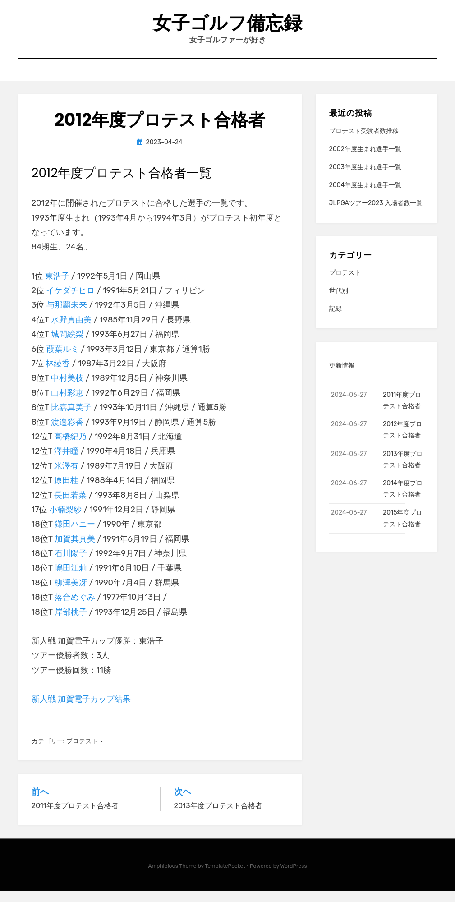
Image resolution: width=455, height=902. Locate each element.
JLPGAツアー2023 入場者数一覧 (376, 214)
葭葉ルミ (62, 359)
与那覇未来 (66, 316)
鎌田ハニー (75, 535)
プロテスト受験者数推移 (364, 141)
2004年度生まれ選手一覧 (365, 196)
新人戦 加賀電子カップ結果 (81, 709)
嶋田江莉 (71, 579)
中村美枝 (67, 389)
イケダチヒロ (70, 301)
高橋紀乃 (70, 447)
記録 (335, 319)
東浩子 (57, 286)
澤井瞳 (66, 462)
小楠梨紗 (65, 520)
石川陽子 (71, 564)
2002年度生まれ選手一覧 (365, 159)
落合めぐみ (75, 608)
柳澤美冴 (71, 593)
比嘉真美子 (71, 418)
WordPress (293, 876)
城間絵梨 (67, 345)
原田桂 (66, 491)
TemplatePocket (225, 876)
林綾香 (58, 374)
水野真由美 (71, 330)
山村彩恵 (67, 403)
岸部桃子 (71, 622)
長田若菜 (70, 506)
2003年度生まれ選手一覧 (365, 177)
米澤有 (66, 476)
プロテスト (82, 751)
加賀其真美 (75, 549)
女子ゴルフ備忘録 (227, 26)
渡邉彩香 (67, 432)
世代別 (338, 301)
